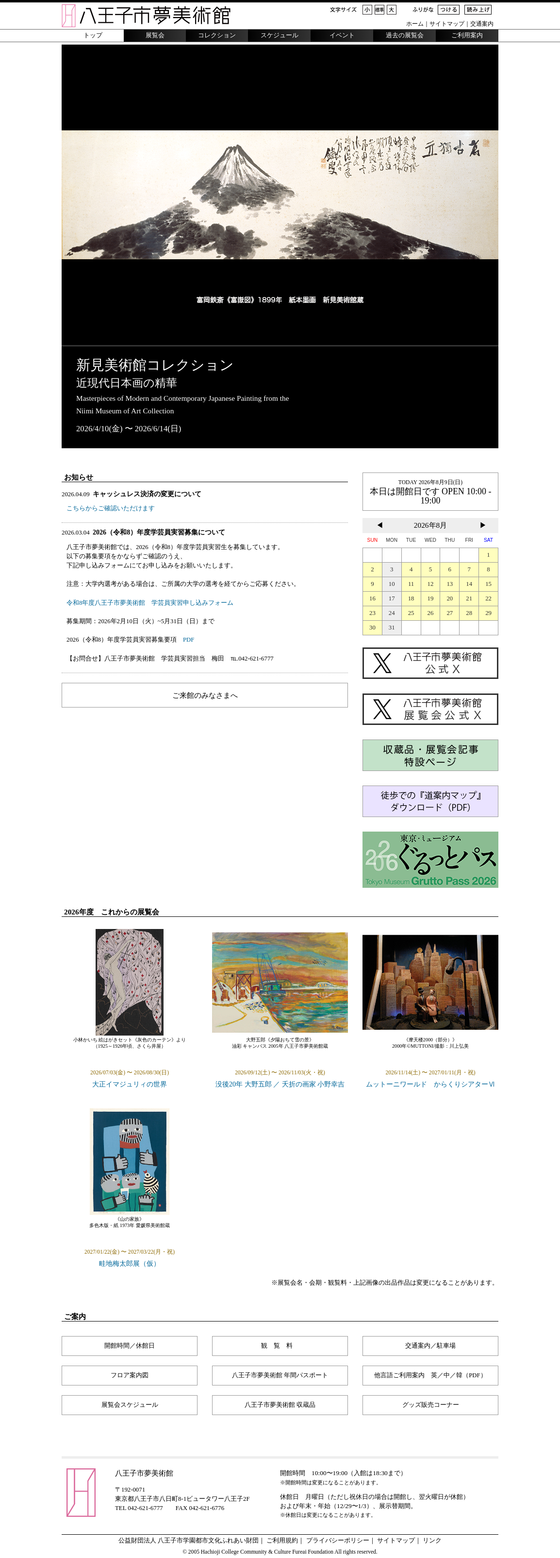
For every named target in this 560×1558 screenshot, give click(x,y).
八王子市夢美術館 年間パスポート (280, 1375)
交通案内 (482, 24)
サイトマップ (446, 24)
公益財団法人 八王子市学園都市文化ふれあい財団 (188, 1540)
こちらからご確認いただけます (110, 508)
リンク (432, 1540)
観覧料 (279, 1345)
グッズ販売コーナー (430, 1404)
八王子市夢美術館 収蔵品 (280, 1404)
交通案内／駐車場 (430, 1345)
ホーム (415, 24)
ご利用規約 (282, 1540)
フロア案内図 (129, 1375)
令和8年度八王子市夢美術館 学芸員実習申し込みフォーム (149, 602)
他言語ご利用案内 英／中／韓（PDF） (430, 1375)
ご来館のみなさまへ (205, 695)
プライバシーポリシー (337, 1540)
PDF (188, 639)
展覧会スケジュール (129, 1404)
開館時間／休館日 (129, 1345)
